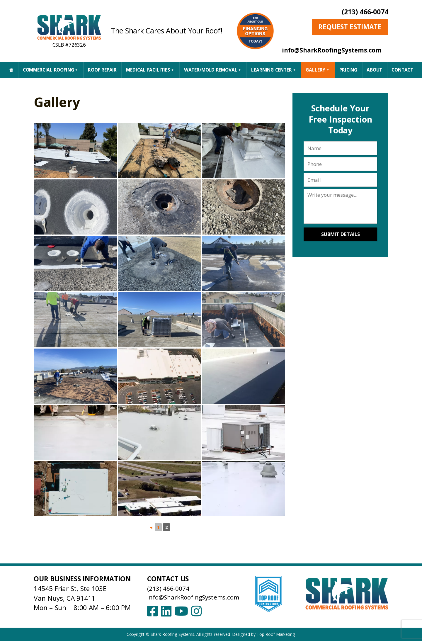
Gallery (318, 70)
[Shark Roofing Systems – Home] (69, 26)
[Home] (11, 70)
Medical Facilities (150, 70)
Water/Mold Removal (213, 70)
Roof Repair (102, 70)
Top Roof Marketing (275, 635)
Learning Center (273, 70)
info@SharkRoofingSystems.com (196, 597)
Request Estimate (350, 26)
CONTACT (402, 70)
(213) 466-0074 (365, 11)
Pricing (348, 70)
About (374, 70)
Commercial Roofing (51, 70)
